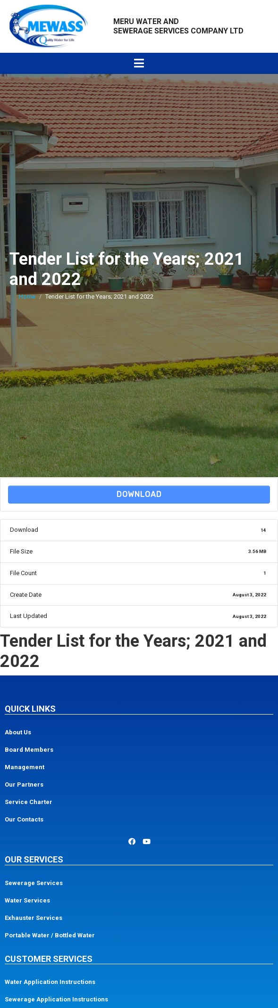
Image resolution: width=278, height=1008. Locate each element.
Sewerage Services (34, 882)
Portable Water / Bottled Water (50, 935)
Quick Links (30, 709)
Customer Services (49, 959)
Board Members (29, 749)
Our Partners (24, 784)
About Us (18, 732)
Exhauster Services (33, 917)
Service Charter (28, 801)
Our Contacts (24, 819)
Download (139, 494)
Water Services (27, 900)
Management (24, 767)
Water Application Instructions (50, 981)
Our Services (34, 859)
